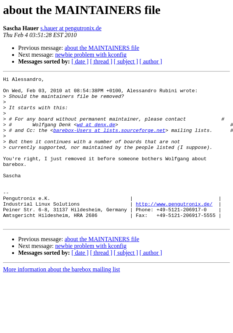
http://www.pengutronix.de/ (174, 229)
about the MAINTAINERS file (102, 48)
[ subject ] (126, 61)
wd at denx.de (96, 134)
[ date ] (80, 61)
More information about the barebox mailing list (61, 299)
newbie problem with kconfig (91, 54)
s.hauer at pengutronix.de (71, 28)
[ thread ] (101, 61)
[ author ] (151, 61)
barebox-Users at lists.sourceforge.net (109, 141)
